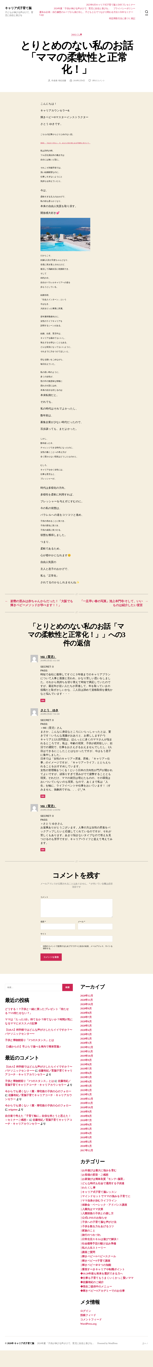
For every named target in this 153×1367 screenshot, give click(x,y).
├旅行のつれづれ (90, 1234)
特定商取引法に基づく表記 (122, 18)
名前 (43, 922)
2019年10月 (86, 1055)
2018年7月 (86, 1120)
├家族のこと (87, 1230)
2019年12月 (86, 1047)
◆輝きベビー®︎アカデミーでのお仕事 (102, 1290)
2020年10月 (86, 1004)
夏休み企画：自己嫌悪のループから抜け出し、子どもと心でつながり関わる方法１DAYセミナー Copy (86, 13)
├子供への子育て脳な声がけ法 (98, 1222)
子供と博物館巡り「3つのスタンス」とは (29, 1040)
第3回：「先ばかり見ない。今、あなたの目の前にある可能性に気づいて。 (65, 143)
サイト (43, 934)
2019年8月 (86, 1064)
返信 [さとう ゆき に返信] (42, 796)
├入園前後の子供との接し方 (97, 1213)
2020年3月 (86, 1034)
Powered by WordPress (107, 1343)
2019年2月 (86, 1090)
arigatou (13, 1109)
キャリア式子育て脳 (18, 8)
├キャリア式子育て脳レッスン (98, 1191)
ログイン (85, 1310)
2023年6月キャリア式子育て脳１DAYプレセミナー (110, 4)
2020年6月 (86, 1021)
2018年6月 (86, 1124)
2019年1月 (86, 1094)
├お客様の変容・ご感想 (94, 1174)
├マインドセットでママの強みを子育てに (105, 1196)
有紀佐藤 (62, 80)
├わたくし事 (76, 35)
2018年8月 (86, 1116)
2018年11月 (86, 1103)
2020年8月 (86, 1012)
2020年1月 (86, 1042)
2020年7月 (86, 1017)
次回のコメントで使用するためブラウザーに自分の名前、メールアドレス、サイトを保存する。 (78, 947)
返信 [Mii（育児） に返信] (42, 700)
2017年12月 (86, 1150)
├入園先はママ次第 (91, 1209)
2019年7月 (86, 1068)
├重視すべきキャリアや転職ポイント (102, 1269)
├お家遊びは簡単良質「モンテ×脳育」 (103, 1179)
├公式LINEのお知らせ (93, 1217)
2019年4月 (86, 1081)
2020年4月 (86, 1030)
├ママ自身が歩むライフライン (98, 1200)
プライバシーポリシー (124, 8)
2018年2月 (86, 1141)
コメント (44, 897)
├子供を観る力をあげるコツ (97, 1226)
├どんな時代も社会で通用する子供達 (102, 1183)
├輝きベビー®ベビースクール (98, 1256)
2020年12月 (86, 995)
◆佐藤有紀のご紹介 (92, 1282)
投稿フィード (88, 1315)
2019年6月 (86, 1073)
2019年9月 (86, 1060)
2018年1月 (86, 1146)
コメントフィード (91, 1319)
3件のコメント (98, 80)
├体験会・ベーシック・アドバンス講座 (103, 1204)
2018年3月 (86, 1137)
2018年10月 (86, 1107)
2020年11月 (86, 999)
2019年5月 (86, 1077)
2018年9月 (86, 1111)
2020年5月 (86, 1025)
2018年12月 (86, 1098)
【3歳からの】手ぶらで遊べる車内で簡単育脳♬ (33, 1046)
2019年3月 (86, 1085)
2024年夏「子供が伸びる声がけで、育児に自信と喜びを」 (82, 8)
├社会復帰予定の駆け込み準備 (98, 1243)
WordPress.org (88, 1323)
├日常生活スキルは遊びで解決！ (99, 1239)
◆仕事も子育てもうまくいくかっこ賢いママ (107, 1277)
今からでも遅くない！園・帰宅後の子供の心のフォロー (38, 1091)
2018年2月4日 (79, 80)
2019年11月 (86, 1051)
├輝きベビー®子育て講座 (95, 1260)
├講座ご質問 (87, 1252)
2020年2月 (86, 1038)
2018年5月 (86, 1128)
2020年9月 (86, 1008)
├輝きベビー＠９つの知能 (95, 1264)
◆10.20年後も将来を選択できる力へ (101, 1273)
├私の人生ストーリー (93, 1247)
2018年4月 (86, 1133)
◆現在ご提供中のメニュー (96, 1286)
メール (81, 922)
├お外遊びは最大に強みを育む (98, 1170)
